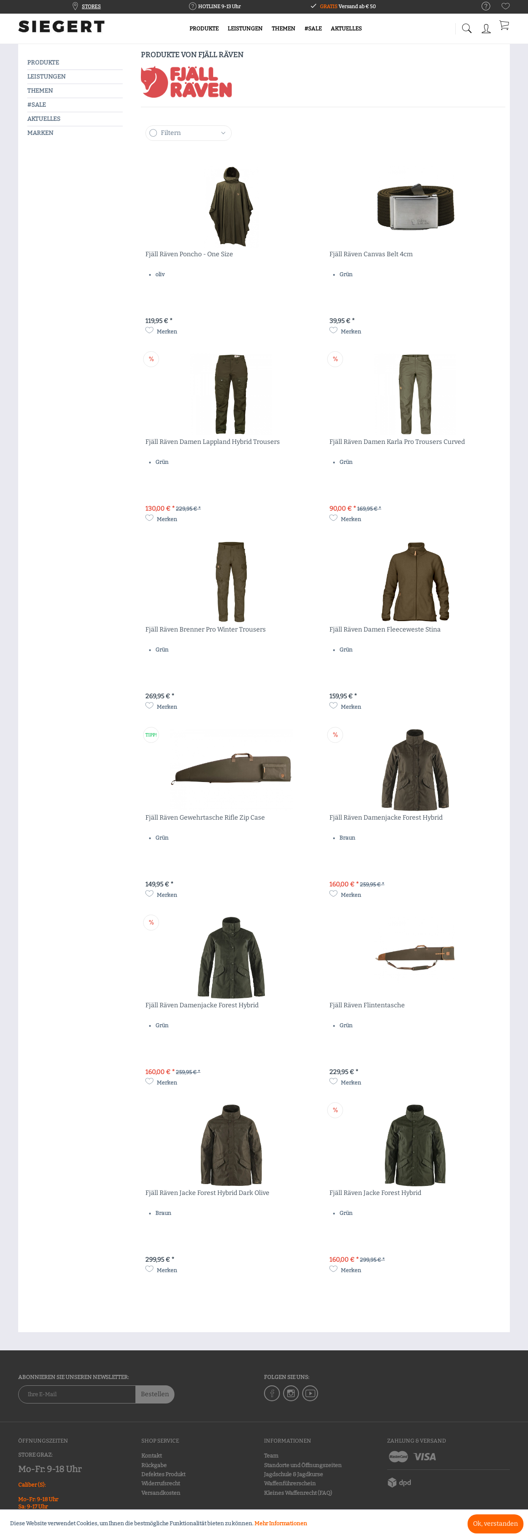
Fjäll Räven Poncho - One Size (189, 254)
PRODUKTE (43, 62)
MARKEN (40, 132)
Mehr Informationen (280, 1523)
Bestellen (155, 1394)
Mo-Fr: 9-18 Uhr (49, 1469)
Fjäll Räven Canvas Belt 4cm (371, 254)
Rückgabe (154, 1465)
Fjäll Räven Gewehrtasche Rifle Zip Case (205, 817)
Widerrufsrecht (160, 1483)
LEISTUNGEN (46, 76)
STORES (91, 7)
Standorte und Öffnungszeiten (303, 1465)
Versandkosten (160, 1493)
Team (271, 1456)
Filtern (171, 133)
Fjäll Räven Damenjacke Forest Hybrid (386, 817)
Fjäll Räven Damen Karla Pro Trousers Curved (397, 442)
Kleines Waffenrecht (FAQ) (298, 1493)
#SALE (36, 104)
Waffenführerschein (290, 1483)
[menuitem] (481, 6)
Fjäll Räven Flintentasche (367, 1005)
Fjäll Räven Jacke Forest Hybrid (375, 1193)
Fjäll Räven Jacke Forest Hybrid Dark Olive (207, 1193)
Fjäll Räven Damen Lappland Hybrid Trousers (212, 442)
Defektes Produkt (163, 1474)
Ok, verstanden (495, 1524)
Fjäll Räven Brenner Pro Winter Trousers (205, 629)
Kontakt (151, 1456)
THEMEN (40, 90)
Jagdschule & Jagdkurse (293, 1474)
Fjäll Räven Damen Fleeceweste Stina (385, 629)
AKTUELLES (43, 118)
